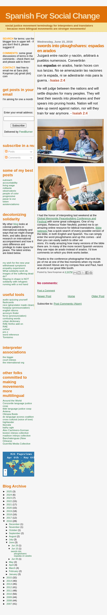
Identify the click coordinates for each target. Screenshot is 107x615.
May (11, 562)
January (13, 574)
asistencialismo (11, 204)
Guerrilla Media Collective (16, 443)
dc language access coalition (18, 416)
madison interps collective (16, 435)
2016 (9, 521)
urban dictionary (11, 321)
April (11, 565)
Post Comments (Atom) (68, 303)
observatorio (9, 190)
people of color (11, 193)
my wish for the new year (16, 262)
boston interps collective (16, 432)
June (12, 542)
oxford (6, 329)
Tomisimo (8, 337)
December (14, 524)
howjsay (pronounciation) (16, 307)
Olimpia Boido (10, 414)
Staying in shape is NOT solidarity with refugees (16, 280)
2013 (9, 584)
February (14, 571)
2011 (9, 590)
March (12, 568)
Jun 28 (15, 545)
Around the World (12, 400)
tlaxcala (7, 424)
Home (71, 296)
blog (15, 224)
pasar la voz (9, 198)
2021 (9, 504)
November (14, 527)
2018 (9, 514)
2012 (9, 587)
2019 (9, 511)
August (13, 536)
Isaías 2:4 (57, 80)
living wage (9, 185)
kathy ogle (8, 427)
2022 (9, 501)
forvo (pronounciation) (14, 315)
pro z (5, 331)
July (11, 539)
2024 (9, 494)
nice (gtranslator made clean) (18, 305)
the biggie (8, 357)
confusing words (11, 318)
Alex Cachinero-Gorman (16, 430)
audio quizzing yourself (15, 299)
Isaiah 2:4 (80, 113)
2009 (9, 597)
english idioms (10, 310)
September (15, 533)
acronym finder (11, 313)
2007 (9, 603)
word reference (11, 334)
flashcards (8, 302)
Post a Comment (46, 290)
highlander (8, 422)
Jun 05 (15, 559)
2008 (9, 600)
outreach (7, 180)
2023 (9, 497)
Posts (10, 151)
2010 (9, 593)
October (13, 530)
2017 (9, 517)
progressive (9, 196)
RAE (5, 326)
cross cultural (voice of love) (18, 419)
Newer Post (44, 296)
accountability (10, 182)
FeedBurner (26, 131)
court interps (9, 359)
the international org (13, 362)
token (6, 201)
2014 (9, 580)
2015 (9, 577)
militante (7, 188)
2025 (9, 491)
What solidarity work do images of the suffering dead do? (18, 273)
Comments (13, 157)
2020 (9, 507)
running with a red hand (15, 284)
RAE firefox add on (13, 323)
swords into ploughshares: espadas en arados (21, 553)
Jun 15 (15, 548)
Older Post (98, 296)
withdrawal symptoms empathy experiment (14, 266)
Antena (6, 411)
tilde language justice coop (17, 408)
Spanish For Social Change (52, 15)
